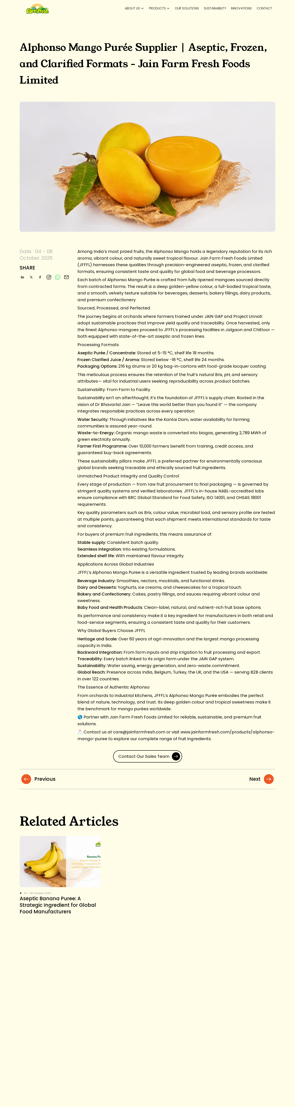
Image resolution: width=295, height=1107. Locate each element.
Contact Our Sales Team (149, 756)
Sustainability (215, 8)
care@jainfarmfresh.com (139, 732)
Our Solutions (187, 8)
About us (132, 8)
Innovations (241, 8)
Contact (264, 8)
